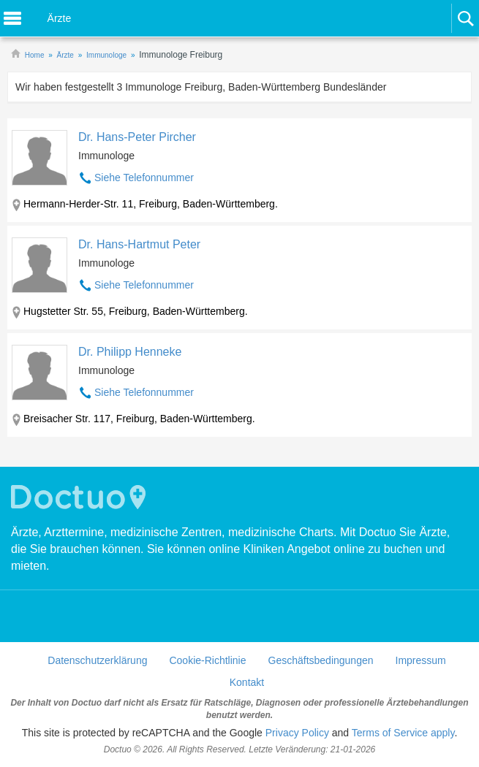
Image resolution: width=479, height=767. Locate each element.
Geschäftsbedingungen (321, 660)
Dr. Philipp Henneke (129, 352)
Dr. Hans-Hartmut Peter (139, 244)
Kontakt (247, 682)
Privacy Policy (297, 733)
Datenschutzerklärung (97, 660)
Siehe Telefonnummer (144, 177)
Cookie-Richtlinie (207, 660)
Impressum (421, 660)
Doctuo (80, 497)
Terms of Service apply (403, 733)
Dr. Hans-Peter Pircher (137, 137)
